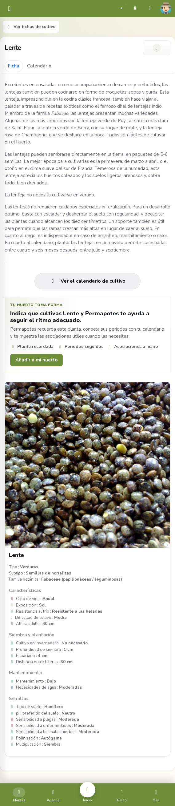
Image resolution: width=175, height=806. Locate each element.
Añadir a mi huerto (36, 360)
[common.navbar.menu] (9, 8)
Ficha (13, 66)
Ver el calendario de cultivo (87, 281)
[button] (121, 7)
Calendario (39, 66)
